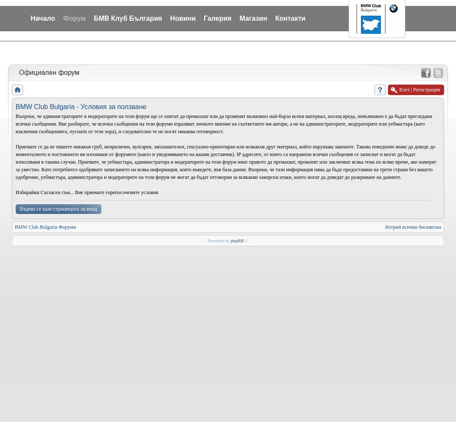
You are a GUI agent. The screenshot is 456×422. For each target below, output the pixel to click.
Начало (43, 18)
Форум (74, 18)
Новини (183, 18)
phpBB (237, 240)
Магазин (254, 18)
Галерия (218, 18)
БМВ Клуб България (128, 18)
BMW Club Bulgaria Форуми (45, 227)
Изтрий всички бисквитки (413, 227)
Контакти (290, 18)
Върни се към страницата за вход (58, 209)
